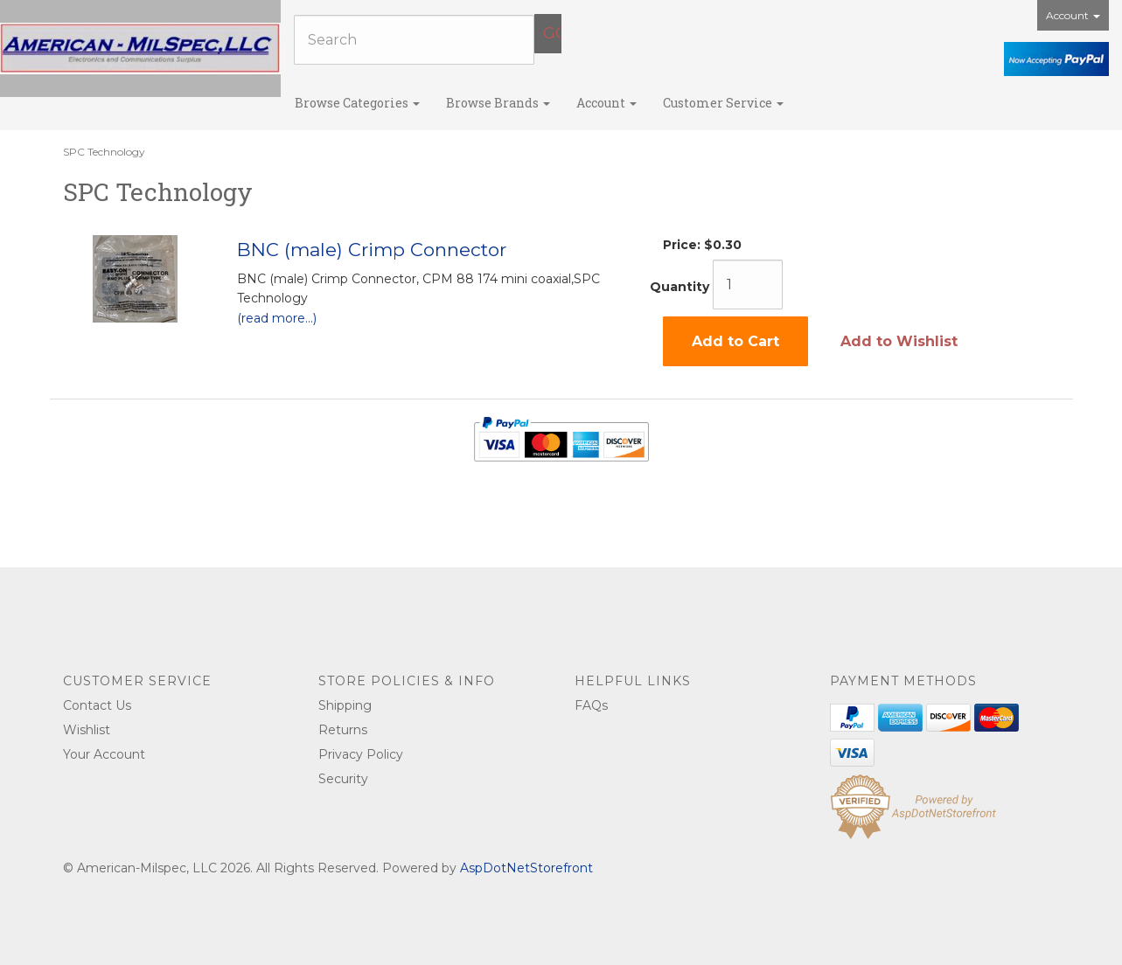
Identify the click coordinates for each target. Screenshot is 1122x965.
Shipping (345, 705)
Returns (342, 730)
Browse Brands (498, 102)
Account (1073, 15)
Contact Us (97, 705)
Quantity (679, 287)
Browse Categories (357, 102)
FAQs (591, 705)
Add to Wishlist (899, 341)
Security (343, 779)
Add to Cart (735, 341)
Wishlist (86, 730)
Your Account (104, 754)
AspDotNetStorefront (526, 868)
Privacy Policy (360, 754)
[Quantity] (748, 284)
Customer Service (723, 102)
